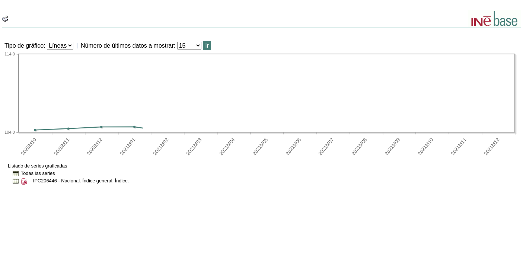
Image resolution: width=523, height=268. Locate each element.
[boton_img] (5, 19)
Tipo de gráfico (24, 45)
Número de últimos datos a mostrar (127, 45)
